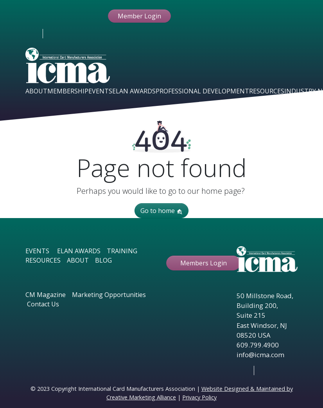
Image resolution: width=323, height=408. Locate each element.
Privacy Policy (199, 397)
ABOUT (78, 260)
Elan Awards (134, 91)
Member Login (139, 16)
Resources (266, 91)
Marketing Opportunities (109, 294)
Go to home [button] (161, 210)
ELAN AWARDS (78, 251)
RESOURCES (43, 260)
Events (100, 91)
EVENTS (37, 251)
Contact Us (43, 304)
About (36, 91)
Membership (67, 91)
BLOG (103, 260)
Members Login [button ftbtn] (203, 263)
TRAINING (122, 251)
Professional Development (202, 91)
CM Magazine (45, 294)
